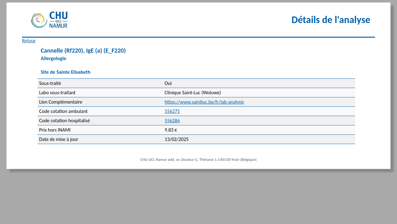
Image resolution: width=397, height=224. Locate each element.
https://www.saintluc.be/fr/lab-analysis (204, 102)
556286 (172, 121)
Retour (29, 41)
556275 (172, 111)
